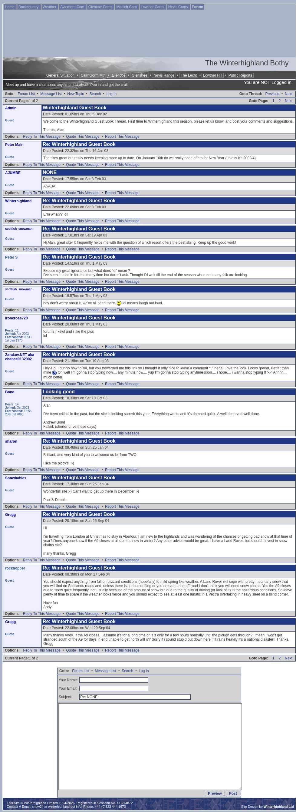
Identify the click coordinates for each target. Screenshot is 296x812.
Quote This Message (83, 136)
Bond (10, 392)
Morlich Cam (127, 7)
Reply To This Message (42, 136)
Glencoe (119, 75)
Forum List (26, 94)
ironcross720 (16, 318)
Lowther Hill (212, 75)
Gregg (10, 515)
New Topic (75, 94)
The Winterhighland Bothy (247, 63)
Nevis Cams (178, 7)
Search (95, 94)
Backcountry (28, 7)
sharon (11, 441)
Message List (51, 94)
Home (10, 7)
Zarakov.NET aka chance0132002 (19, 357)
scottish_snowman (18, 228)
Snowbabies (15, 478)
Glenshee (139, 75)
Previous (272, 94)
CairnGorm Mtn (93, 75)
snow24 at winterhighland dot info (56, 806)
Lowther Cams (153, 7)
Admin (10, 108)
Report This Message (122, 136)
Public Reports (240, 75)
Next (288, 94)
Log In (112, 94)
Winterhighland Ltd (279, 806)
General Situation (60, 75)
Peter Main (14, 145)
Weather (50, 7)
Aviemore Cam (72, 7)
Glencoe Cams (100, 7)
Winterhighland (18, 201)
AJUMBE (13, 173)
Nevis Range (163, 75)
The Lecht (189, 75)
